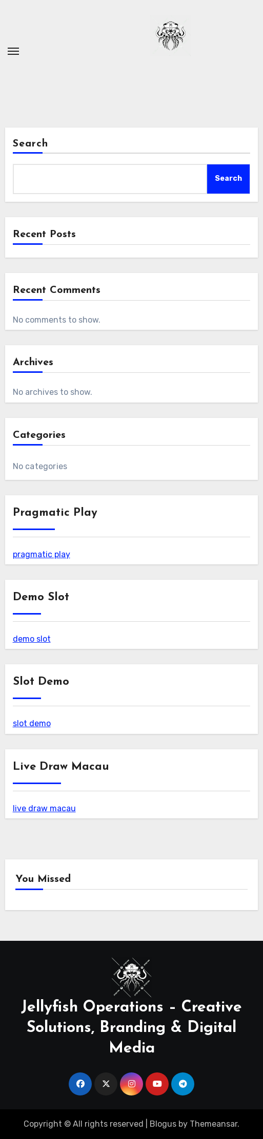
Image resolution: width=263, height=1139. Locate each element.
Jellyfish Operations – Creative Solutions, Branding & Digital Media (131, 1028)
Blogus (163, 1124)
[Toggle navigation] (13, 51)
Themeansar (213, 1124)
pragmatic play (41, 554)
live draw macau (44, 808)
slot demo (32, 723)
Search (31, 144)
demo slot (32, 639)
